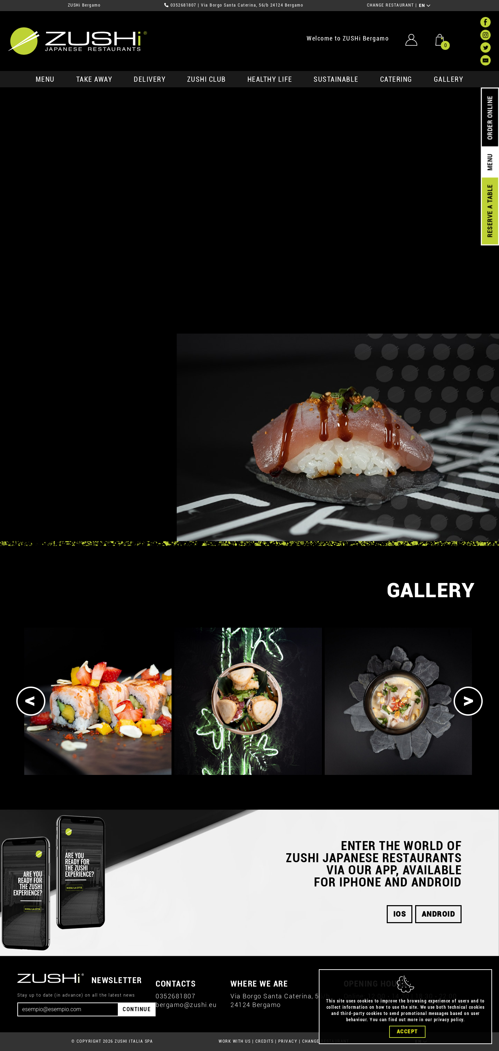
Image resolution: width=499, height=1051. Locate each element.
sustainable (336, 79)
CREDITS (264, 1041)
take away (94, 79)
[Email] (68, 1009)
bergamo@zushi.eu (186, 1004)
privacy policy (448, 1019)
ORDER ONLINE (489, 118)
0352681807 (183, 5)
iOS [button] (399, 914)
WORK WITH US (235, 1041)
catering (396, 79)
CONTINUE (137, 1009)
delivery (150, 79)
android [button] (438, 914)
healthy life (269, 79)
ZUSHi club (206, 79)
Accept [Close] (407, 1031)
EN (425, 5)
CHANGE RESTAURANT (390, 5)
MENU (45, 79)
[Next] (468, 701)
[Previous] (30, 701)
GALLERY (449, 79)
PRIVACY (288, 1041)
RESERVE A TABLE (489, 211)
